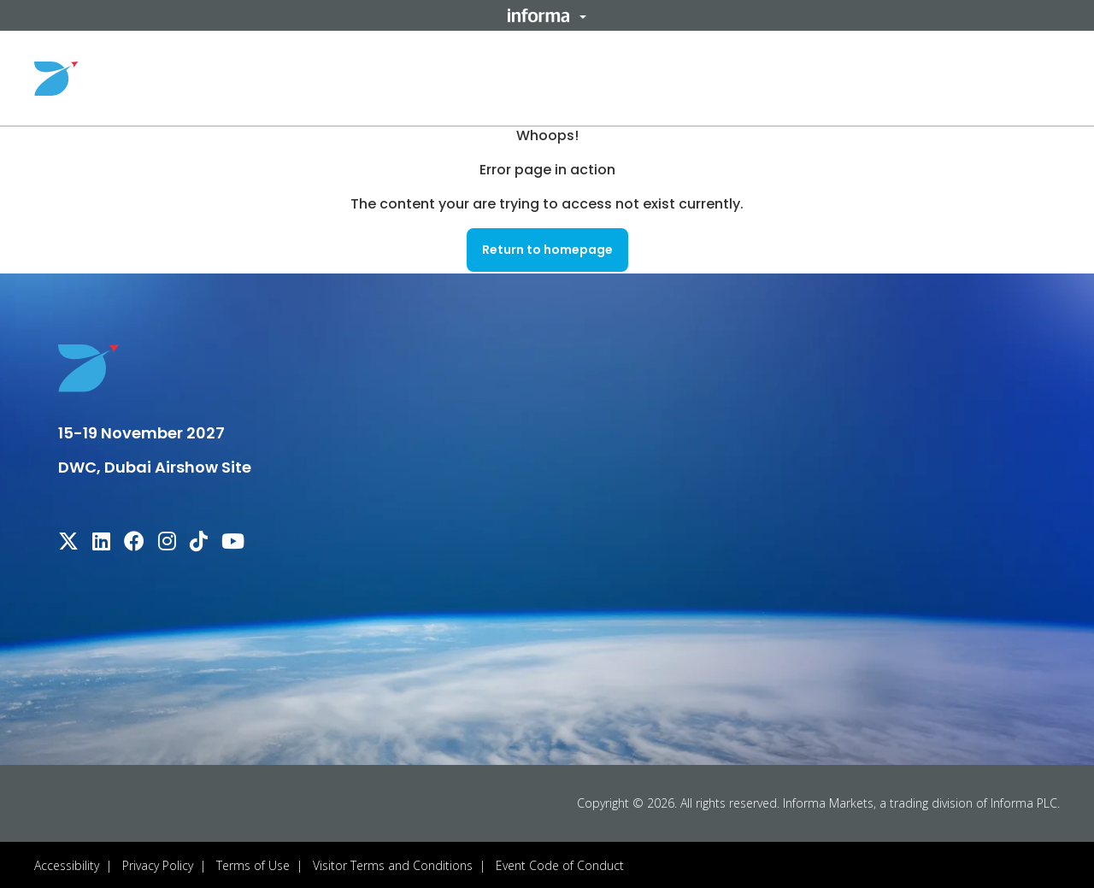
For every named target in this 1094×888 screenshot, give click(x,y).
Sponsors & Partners (808, 77)
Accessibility (66, 864)
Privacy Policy (157, 864)
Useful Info (665, 77)
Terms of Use (253, 864)
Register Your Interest (980, 77)
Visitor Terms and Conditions (393, 864)
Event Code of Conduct (560, 864)
